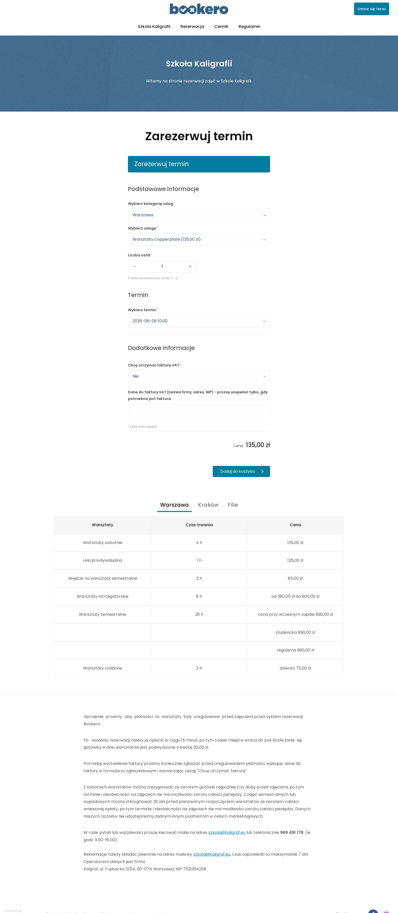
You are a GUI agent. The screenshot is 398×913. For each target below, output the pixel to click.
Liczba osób (139, 255)
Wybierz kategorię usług (150, 203)
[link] (199, 8)
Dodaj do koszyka (237, 471)
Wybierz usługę (142, 228)
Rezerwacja (192, 26)
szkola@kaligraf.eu (226, 832)
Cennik (221, 26)
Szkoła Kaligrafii (154, 26)
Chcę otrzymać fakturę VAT (153, 365)
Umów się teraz (371, 8)
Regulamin (249, 26)
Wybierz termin (142, 309)
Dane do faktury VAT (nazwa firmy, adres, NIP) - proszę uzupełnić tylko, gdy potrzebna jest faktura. (198, 395)
